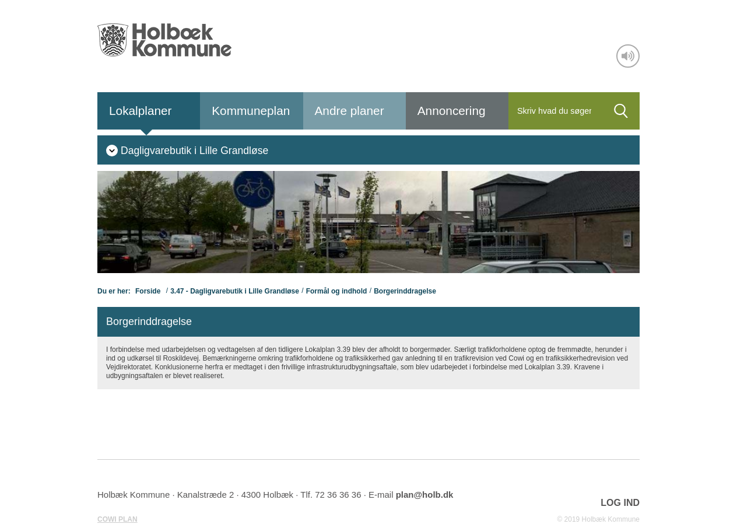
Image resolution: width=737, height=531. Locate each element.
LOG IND (620, 503)
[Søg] (555, 111)
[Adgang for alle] (628, 56)
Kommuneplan (251, 110)
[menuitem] (187, 150)
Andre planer (349, 110)
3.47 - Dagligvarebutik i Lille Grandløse (234, 291)
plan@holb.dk (425, 494)
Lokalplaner (140, 110)
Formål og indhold (336, 291)
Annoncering (451, 110)
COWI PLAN (117, 519)
